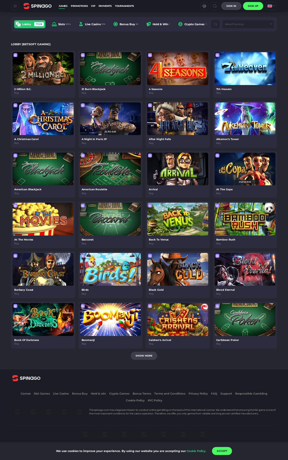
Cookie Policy (135, 400)
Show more (144, 355)
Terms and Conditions (169, 393)
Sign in (231, 5)
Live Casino (61, 393)
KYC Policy (155, 400)
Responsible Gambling (251, 393)
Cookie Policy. (196, 451)
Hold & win (98, 393)
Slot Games (42, 393)
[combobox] (271, 6)
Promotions (79, 5)
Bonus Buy (79, 393)
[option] (29, 24)
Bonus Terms (142, 393)
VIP (93, 5)
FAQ (214, 393)
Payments (105, 5)
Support (226, 393)
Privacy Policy (198, 393)
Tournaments (124, 5)
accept (222, 450)
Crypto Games (119, 393)
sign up (253, 5)
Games (63, 5)
